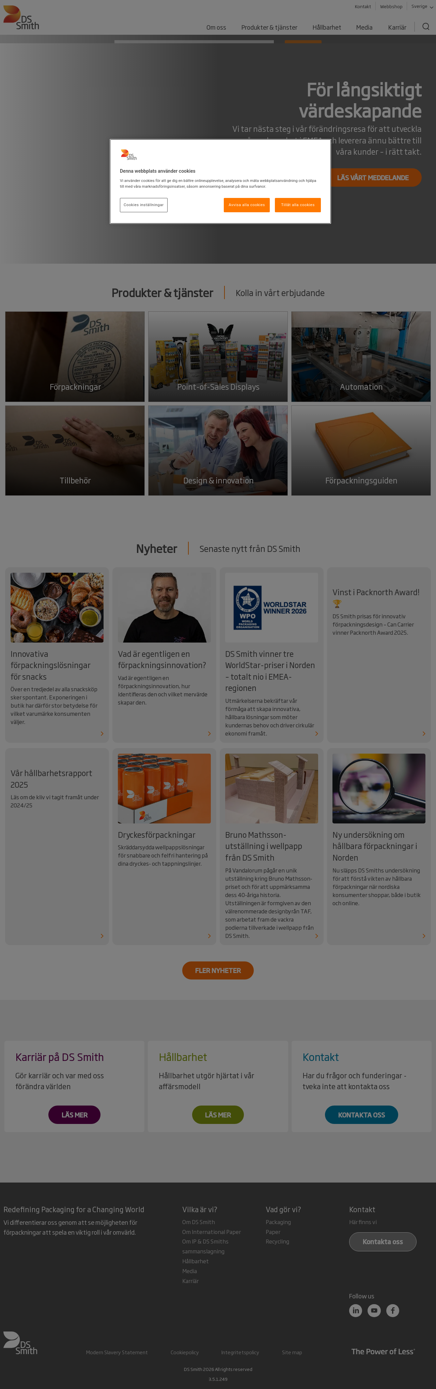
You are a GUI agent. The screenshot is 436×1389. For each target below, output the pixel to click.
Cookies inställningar (144, 204)
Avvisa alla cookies (247, 204)
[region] (220, 181)
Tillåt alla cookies (298, 204)
